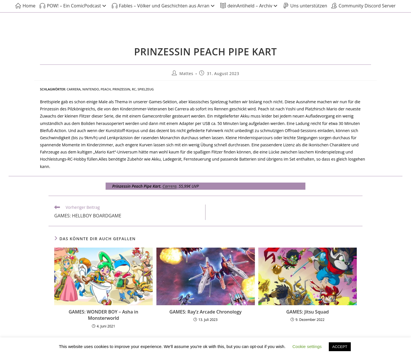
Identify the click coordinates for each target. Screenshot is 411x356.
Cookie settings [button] (307, 346)
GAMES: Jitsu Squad (307, 312)
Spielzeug (146, 89)
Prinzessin (121, 89)
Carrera (74, 89)
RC (134, 89)
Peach (106, 89)
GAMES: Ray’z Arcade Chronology (206, 312)
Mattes (187, 73)
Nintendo (90, 89)
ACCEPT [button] (339, 347)
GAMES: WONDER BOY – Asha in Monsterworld (103, 315)
